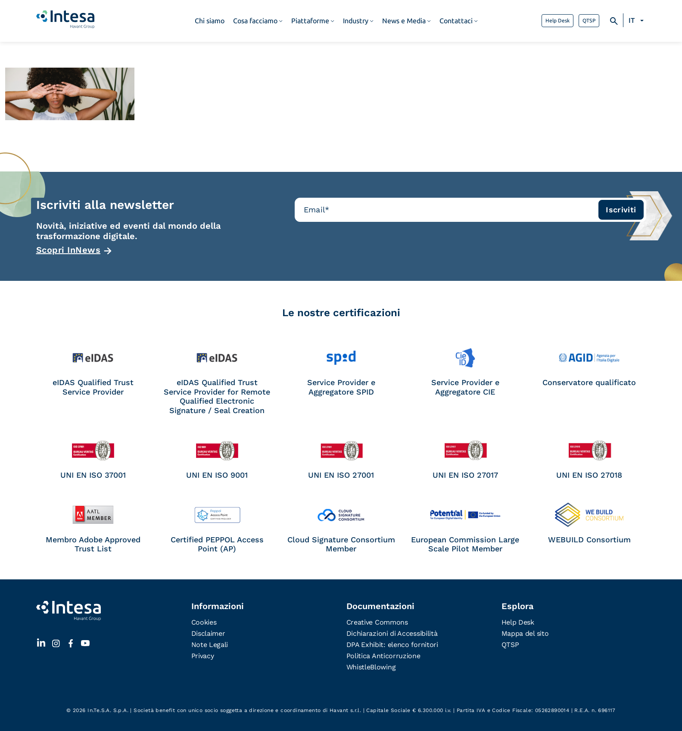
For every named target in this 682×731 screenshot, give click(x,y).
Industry (355, 21)
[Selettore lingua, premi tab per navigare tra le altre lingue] (637, 21)
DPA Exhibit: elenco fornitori (392, 645)
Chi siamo (209, 21)
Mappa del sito (525, 633)
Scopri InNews (68, 250)
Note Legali (209, 645)
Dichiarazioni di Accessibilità (392, 633)
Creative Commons (377, 622)
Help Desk (557, 21)
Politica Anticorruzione (383, 656)
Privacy (202, 656)
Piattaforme (310, 21)
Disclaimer (208, 633)
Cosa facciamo (255, 21)
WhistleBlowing (371, 667)
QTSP (588, 21)
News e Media (404, 21)
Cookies (204, 622)
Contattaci (456, 21)
